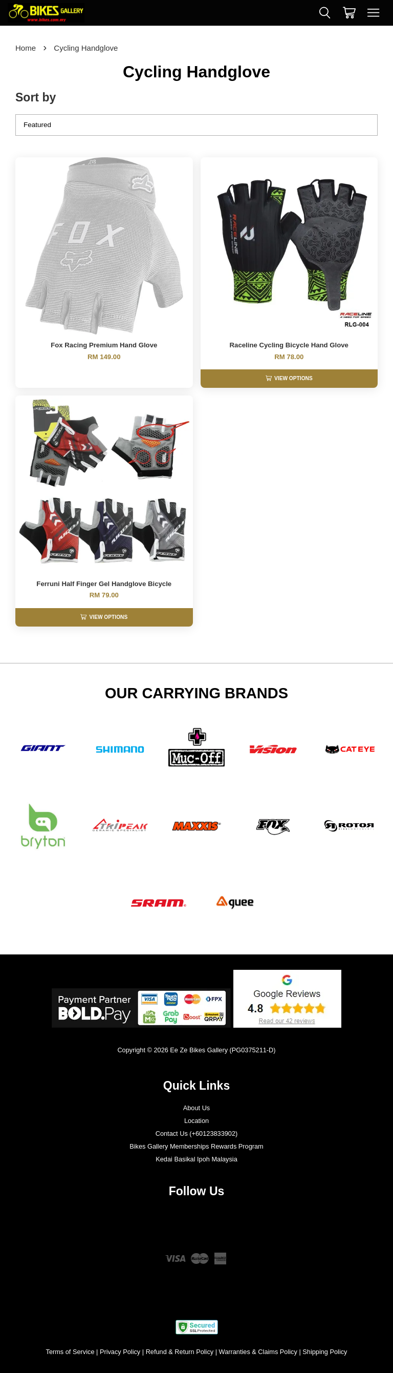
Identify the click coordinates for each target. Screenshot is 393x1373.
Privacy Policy (120, 1352)
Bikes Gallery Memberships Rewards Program (196, 1146)
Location (196, 1121)
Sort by (35, 97)
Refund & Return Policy (180, 1352)
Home (25, 48)
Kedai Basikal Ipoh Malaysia (196, 1159)
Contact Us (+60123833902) (197, 1133)
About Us (196, 1108)
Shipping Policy (324, 1352)
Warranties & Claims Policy (258, 1352)
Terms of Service (70, 1352)
